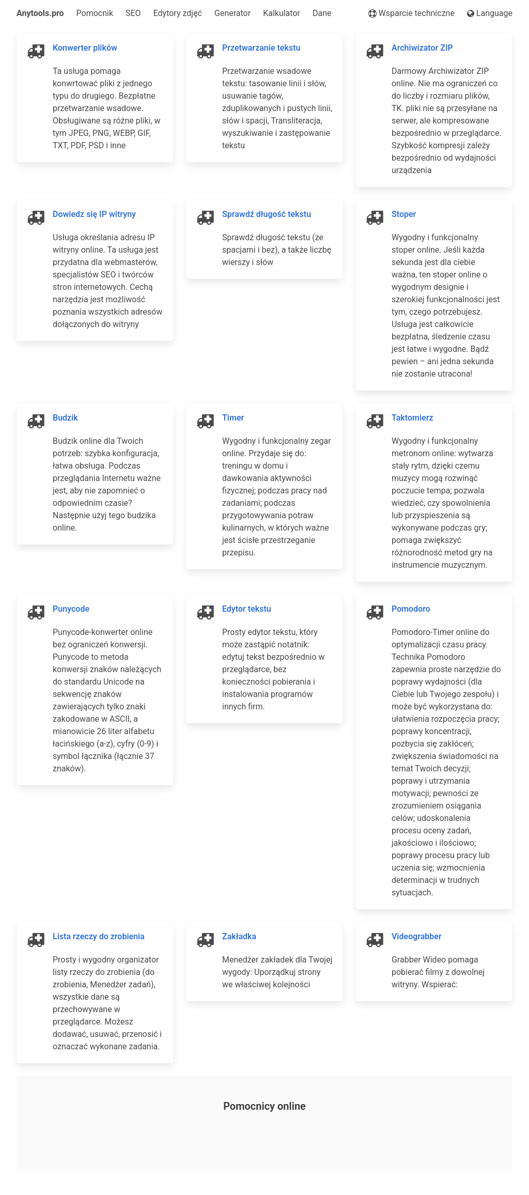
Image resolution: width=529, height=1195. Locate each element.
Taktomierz (412, 418)
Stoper (404, 214)
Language (489, 13)
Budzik (65, 418)
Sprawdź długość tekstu (266, 214)
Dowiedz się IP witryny (94, 214)
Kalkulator (281, 13)
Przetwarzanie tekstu (261, 48)
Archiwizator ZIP (422, 48)
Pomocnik (94, 13)
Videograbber (417, 936)
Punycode (71, 609)
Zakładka (239, 936)
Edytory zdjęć (177, 13)
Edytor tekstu (246, 609)
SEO (133, 13)
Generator (232, 13)
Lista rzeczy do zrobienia (99, 936)
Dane (322, 13)
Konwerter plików (85, 48)
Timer (233, 418)
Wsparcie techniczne (411, 13)
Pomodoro (411, 609)
